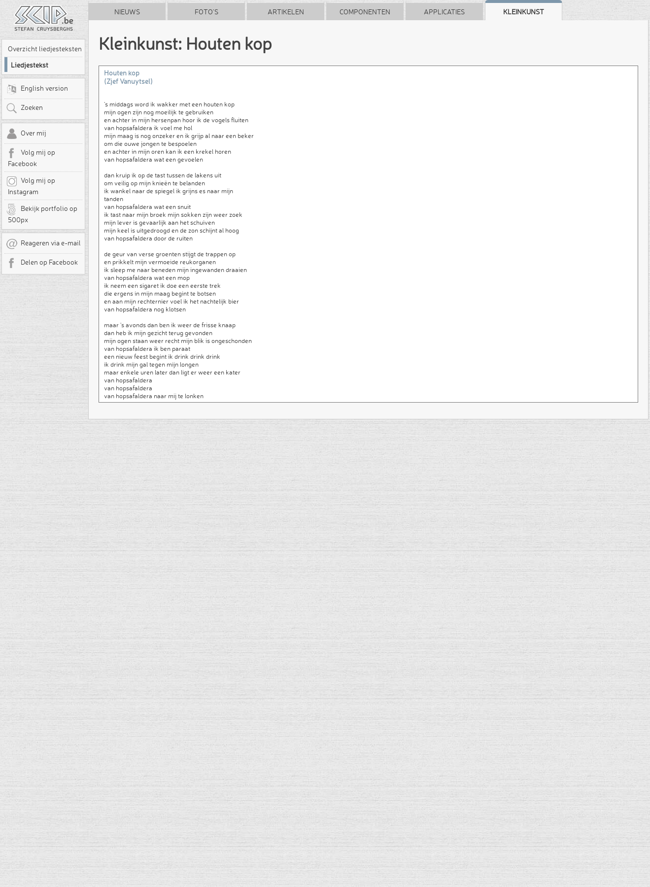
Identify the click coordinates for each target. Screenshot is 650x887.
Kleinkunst (523, 11)
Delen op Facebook (42, 263)
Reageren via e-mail (43, 244)
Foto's (206, 11)
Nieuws (127, 11)
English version (37, 89)
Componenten (365, 11)
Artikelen (286, 11)
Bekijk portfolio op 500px (41, 214)
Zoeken (24, 108)
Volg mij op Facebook (30, 157)
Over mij (26, 134)
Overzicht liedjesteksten (45, 48)
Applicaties (444, 11)
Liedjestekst (29, 65)
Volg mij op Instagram (30, 185)
